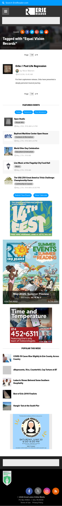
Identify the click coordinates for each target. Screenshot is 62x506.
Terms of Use (25, 503)
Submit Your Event (22, 195)
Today (18, 112)
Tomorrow (28, 112)
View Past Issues (11, 301)
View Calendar (41, 195)
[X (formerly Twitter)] (38, 492)
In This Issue (53, 301)
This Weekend (40, 112)
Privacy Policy (37, 503)
